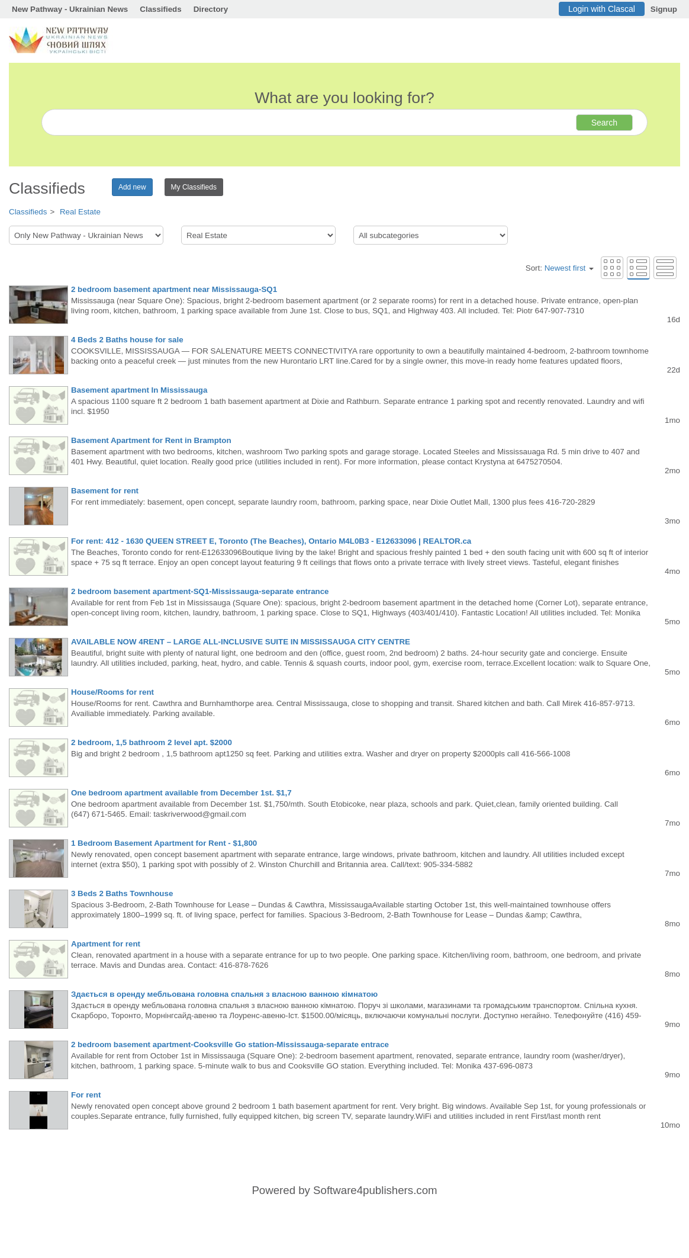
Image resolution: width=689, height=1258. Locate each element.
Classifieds (160, 9)
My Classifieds (194, 187)
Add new (132, 187)
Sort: (560, 268)
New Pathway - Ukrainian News (70, 9)
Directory (211, 9)
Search (604, 122)
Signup (664, 9)
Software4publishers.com (375, 1190)
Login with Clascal (601, 9)
